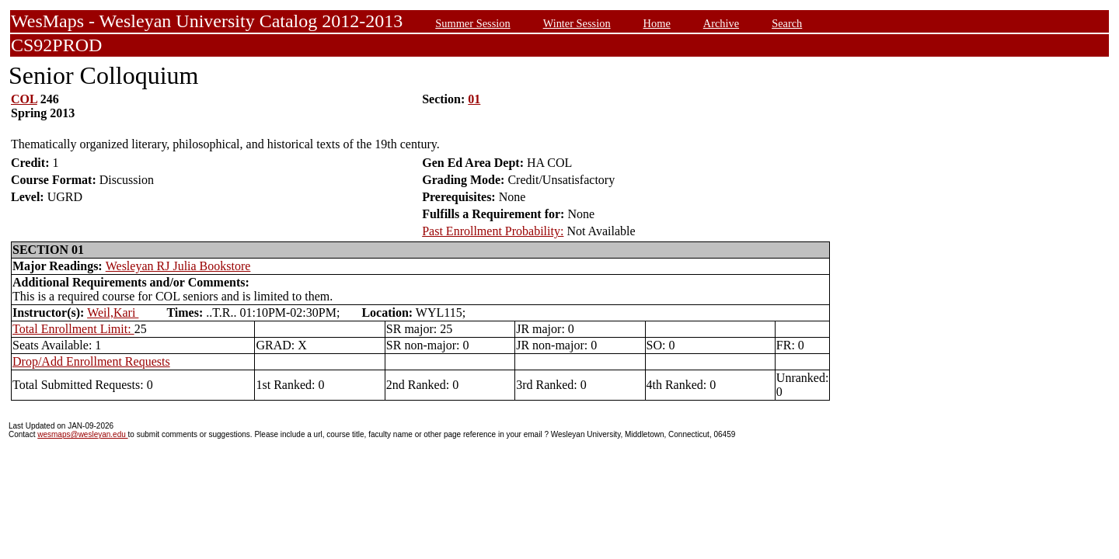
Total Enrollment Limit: (73, 328)
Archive (721, 23)
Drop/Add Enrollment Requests (91, 361)
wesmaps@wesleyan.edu (82, 434)
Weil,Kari (112, 312)
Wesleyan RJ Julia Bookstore (178, 266)
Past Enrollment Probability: (492, 231)
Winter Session (577, 23)
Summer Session (472, 23)
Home (657, 23)
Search (787, 23)
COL (24, 99)
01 (474, 99)
